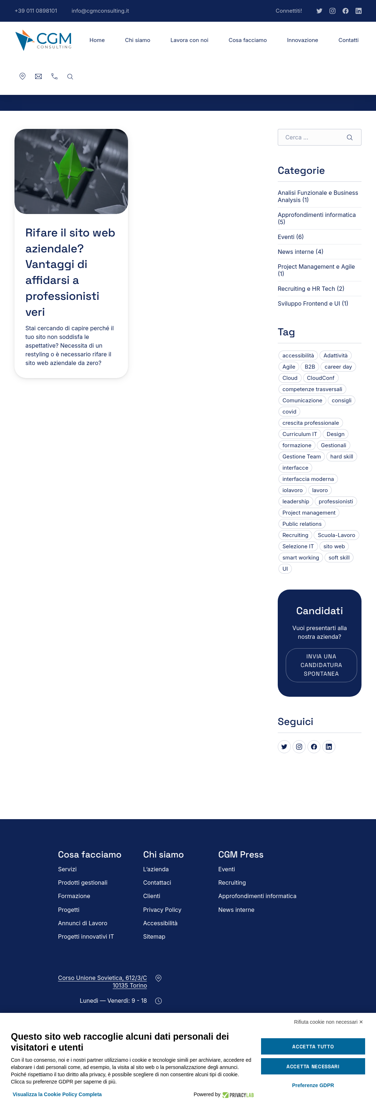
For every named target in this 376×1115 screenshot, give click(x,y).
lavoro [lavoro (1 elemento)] (320, 490)
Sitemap (154, 936)
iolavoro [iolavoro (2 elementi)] (292, 490)
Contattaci (157, 882)
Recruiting (232, 882)
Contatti (348, 40)
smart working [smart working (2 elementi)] (300, 557)
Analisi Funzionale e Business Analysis (318, 196)
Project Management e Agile (316, 266)
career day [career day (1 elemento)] (338, 366)
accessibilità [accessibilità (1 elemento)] (298, 355)
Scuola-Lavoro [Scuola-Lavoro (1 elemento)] (336, 535)
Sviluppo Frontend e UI (309, 303)
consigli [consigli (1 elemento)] (341, 400)
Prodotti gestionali (82, 882)
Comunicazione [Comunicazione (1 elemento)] (302, 400)
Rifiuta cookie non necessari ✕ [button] (328, 1022)
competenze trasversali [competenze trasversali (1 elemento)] (312, 389)
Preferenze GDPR (313, 1085)
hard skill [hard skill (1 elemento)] (341, 456)
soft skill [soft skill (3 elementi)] (339, 557)
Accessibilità (160, 923)
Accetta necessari (313, 1066)
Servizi (67, 869)
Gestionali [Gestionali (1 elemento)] (333, 445)
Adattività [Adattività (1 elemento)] (335, 355)
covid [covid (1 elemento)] (289, 411)
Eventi (286, 236)
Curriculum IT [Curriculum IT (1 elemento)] (299, 434)
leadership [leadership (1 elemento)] (295, 501)
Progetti (68, 909)
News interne (296, 251)
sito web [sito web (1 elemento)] (334, 546)
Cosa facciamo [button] (247, 40)
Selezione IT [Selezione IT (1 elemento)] (298, 546)
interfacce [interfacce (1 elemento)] (295, 467)
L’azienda (156, 869)
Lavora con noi (189, 40)
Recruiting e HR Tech (306, 288)
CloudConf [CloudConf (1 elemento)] (321, 377)
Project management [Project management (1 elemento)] (309, 512)
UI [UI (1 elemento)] (285, 568)
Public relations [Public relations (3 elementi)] (302, 523)
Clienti (151, 896)
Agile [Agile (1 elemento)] (289, 366)
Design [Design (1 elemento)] (335, 434)
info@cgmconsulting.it (103, 14)
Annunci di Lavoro (82, 923)
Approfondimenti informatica (317, 214)
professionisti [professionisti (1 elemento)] (336, 501)
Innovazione (302, 40)
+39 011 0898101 (39, 14)
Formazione (74, 896)
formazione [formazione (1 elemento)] (296, 445)
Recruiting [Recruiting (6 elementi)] (295, 535)
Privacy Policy (162, 909)
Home (97, 40)
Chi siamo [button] (137, 40)
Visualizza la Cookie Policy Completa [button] (57, 1094)
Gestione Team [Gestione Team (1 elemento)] (301, 456)
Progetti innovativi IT (86, 936)
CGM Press (241, 854)
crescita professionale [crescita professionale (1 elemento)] (310, 422)
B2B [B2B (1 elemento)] (310, 366)
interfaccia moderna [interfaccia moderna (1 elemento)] (308, 478)
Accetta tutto (313, 1046)
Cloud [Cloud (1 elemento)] (290, 377)
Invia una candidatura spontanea (321, 665)
